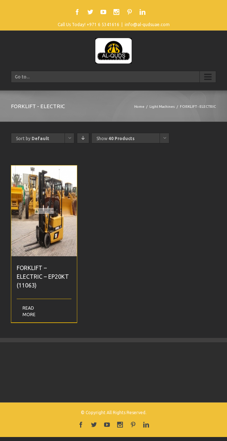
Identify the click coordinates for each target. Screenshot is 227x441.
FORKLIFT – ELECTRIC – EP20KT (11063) (43, 277)
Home (139, 107)
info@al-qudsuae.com (147, 24)
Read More (29, 311)
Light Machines (162, 107)
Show (115, 138)
